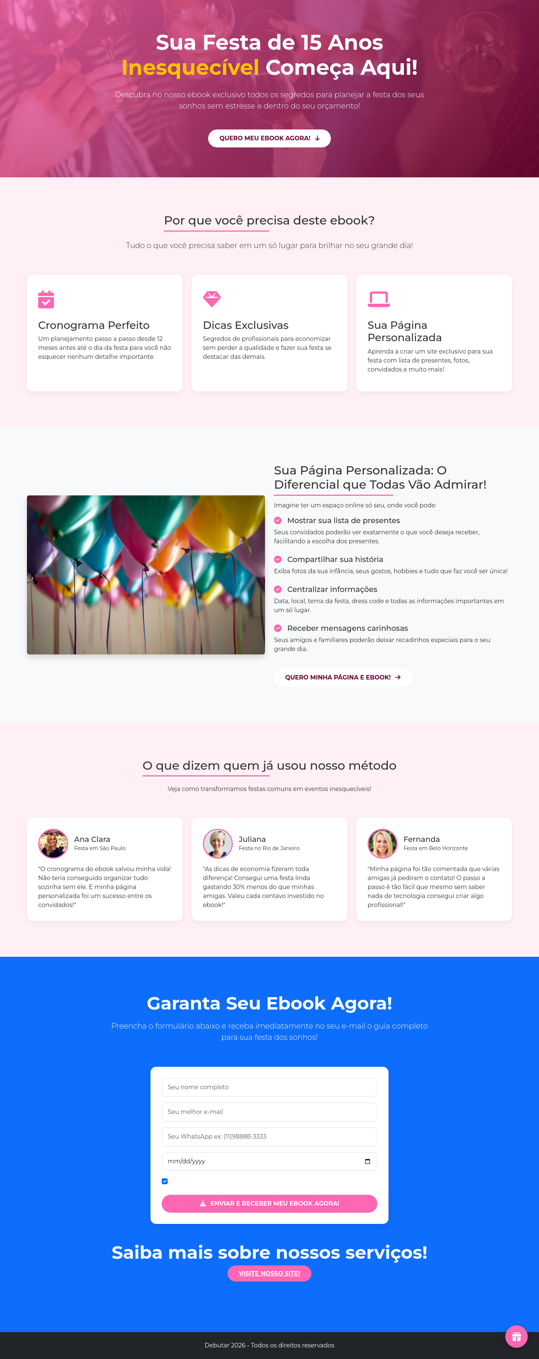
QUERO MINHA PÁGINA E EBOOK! (343, 677)
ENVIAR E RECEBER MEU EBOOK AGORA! (269, 1203)
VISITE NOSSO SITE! (269, 1273)
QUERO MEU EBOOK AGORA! (269, 138)
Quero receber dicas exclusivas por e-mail (233, 1181)
